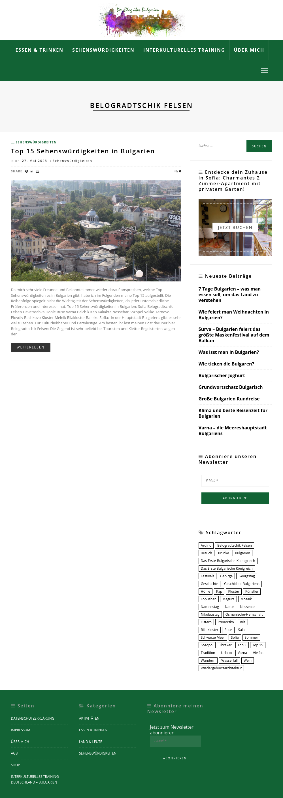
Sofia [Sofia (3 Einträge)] (235, 637)
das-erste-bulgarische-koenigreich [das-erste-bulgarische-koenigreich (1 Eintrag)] (228, 560)
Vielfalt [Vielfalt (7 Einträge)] (258, 652)
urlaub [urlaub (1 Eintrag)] (226, 652)
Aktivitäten (89, 718)
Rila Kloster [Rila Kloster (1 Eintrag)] (209, 629)
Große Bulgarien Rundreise (229, 399)
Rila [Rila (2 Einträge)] (243, 622)
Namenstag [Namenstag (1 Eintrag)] (210, 606)
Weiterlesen (31, 347)
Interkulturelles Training (184, 50)
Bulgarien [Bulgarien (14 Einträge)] (242, 553)
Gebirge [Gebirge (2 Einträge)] (226, 576)
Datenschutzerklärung (32, 718)
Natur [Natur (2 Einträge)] (229, 606)
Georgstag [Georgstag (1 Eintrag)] (247, 576)
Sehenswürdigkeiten (103, 50)
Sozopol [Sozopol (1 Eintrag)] (207, 645)
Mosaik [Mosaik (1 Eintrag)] (246, 599)
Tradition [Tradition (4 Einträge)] (208, 652)
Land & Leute (90, 741)
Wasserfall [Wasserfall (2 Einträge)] (229, 660)
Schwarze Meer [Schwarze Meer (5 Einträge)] (213, 637)
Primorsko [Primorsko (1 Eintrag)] (226, 622)
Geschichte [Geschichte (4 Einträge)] (209, 583)
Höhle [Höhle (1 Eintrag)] (205, 591)
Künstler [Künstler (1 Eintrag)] (252, 591)
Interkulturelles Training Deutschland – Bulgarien (35, 779)
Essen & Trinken (40, 50)
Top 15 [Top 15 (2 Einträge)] (257, 645)
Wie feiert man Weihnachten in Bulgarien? (234, 315)
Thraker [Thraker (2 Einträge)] (225, 645)
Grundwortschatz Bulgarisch (231, 387)
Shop (15, 765)
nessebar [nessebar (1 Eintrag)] (247, 606)
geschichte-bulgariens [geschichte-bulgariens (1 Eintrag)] (241, 583)
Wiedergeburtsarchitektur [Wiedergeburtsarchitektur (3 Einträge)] (221, 668)
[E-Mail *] (235, 481)
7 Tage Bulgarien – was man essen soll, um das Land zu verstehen (230, 294)
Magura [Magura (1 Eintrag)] (228, 599)
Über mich (249, 50)
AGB (14, 753)
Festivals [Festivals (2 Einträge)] (207, 576)
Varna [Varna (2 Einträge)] (242, 652)
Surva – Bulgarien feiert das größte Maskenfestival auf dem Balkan (234, 335)
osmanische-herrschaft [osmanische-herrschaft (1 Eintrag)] (244, 614)
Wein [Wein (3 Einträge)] (248, 660)
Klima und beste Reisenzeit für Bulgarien (233, 413)
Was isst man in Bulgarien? (229, 352)
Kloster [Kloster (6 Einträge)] (233, 591)
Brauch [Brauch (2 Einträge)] (206, 553)
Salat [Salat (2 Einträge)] (242, 629)
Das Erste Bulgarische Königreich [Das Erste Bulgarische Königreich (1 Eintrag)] (227, 568)
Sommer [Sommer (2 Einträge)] (251, 637)
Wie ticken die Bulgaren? (226, 364)
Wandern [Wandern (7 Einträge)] (208, 660)
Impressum (20, 730)
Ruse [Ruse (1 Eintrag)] (228, 629)
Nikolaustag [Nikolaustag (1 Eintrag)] (210, 614)
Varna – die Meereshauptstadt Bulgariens (233, 430)
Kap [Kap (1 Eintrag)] (219, 591)
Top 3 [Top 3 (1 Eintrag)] (242, 645)
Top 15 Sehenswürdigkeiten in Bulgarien (83, 151)
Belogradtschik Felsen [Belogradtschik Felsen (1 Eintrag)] (234, 545)
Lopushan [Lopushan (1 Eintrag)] (208, 599)
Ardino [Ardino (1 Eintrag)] (206, 545)
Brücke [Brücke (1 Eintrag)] (223, 553)
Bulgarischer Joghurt (222, 376)
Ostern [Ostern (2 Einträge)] (206, 622)
